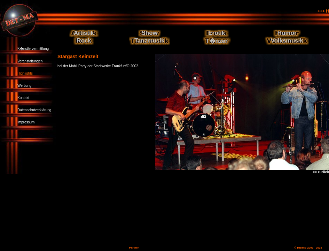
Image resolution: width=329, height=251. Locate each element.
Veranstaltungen (29, 61)
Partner (134, 247)
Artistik (84, 33)
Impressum (25, 122)
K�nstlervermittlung (33, 49)
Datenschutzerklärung (34, 110)
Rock (84, 40)
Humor (287, 33)
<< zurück (321, 172)
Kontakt (23, 98)
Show (149, 33)
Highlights (25, 73)
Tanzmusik (149, 40)
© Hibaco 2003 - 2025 (308, 247)
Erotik (216, 33)
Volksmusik (287, 40)
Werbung (24, 86)
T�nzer (216, 41)
